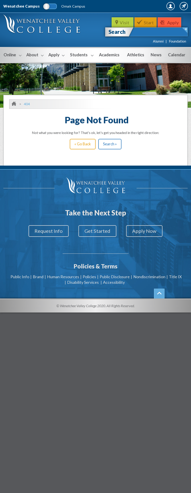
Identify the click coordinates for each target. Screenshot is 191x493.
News (156, 54)
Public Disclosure (115, 274)
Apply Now (147, 231)
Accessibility (114, 280)
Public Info (19, 274)
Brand (38, 274)
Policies (89, 274)
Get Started (97, 231)
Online (11, 55)
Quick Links (176, 6)
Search (117, 31)
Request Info (46, 231)
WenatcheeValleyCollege (42, 25)
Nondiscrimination (149, 274)
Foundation (177, 41)
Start (149, 22)
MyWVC (139, 6)
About (34, 55)
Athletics (135, 54)
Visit (124, 22)
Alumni (158, 41)
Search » (110, 144)
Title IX (175, 274)
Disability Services (83, 280)
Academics (109, 54)
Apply (174, 22)
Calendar (176, 54)
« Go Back (82, 144)
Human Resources (63, 274)
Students (80, 55)
